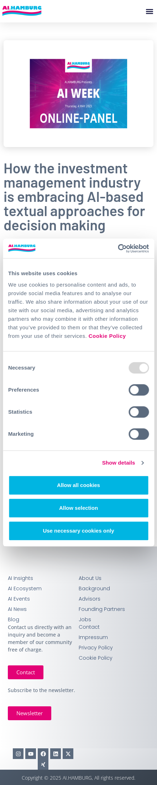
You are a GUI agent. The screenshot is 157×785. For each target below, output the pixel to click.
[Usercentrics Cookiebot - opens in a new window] (118, 248)
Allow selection (78, 508)
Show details (118, 463)
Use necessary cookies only (78, 531)
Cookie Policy (107, 336)
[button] (149, 11)
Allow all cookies (78, 485)
